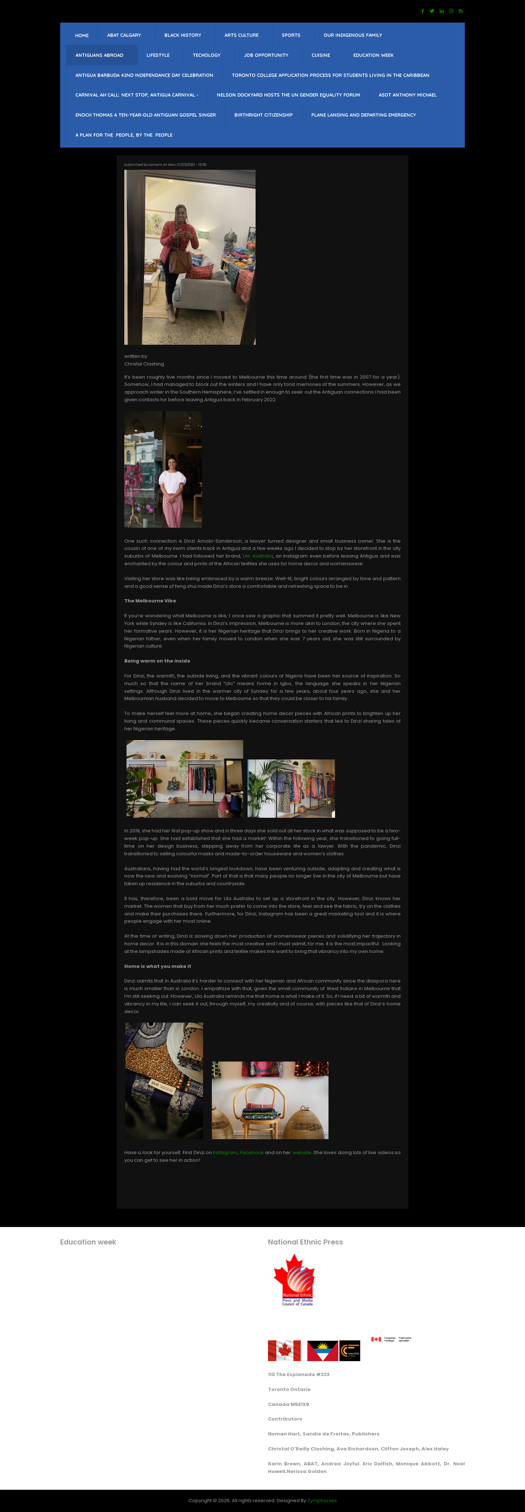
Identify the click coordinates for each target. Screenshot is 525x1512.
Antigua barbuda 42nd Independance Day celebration (144, 75)
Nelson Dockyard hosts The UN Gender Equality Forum (288, 95)
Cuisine (321, 55)
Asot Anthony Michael (408, 95)
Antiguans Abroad (99, 55)
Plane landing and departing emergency (363, 115)
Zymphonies (322, 1500)
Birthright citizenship (263, 115)
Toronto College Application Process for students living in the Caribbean (330, 75)
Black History (182, 35)
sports (291, 35)
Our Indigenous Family (353, 35)
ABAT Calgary (124, 35)
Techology (207, 55)
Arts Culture (241, 35)
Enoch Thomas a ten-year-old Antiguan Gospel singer (145, 115)
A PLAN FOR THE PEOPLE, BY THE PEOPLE (123, 135)
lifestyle (158, 55)
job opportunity (266, 55)
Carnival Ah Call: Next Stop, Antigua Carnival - (136, 95)
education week (373, 55)
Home (82, 35)
